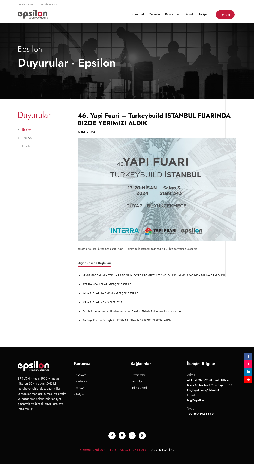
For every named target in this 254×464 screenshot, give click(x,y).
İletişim (225, 14)
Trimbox (27, 138)
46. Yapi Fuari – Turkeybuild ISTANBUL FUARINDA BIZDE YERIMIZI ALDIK (127, 320)
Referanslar (172, 14)
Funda (26, 146)
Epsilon (26, 129)
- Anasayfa (80, 375)
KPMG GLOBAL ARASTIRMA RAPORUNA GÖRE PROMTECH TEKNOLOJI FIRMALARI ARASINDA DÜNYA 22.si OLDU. (154, 275)
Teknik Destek (26, 4)
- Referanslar (138, 375)
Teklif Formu (49, 4)
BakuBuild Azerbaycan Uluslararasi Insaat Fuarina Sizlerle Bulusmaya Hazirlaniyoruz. (132, 311)
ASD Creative (163, 450)
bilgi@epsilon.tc (197, 400)
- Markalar (136, 381)
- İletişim (79, 394)
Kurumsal (138, 14)
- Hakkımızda (81, 381)
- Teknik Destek (139, 388)
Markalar (154, 14)
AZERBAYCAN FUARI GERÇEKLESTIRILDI (107, 284)
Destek (189, 14)
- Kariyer (79, 388)
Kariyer (203, 14)
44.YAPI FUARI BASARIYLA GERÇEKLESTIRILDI (111, 293)
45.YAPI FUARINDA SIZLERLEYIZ (102, 302)
